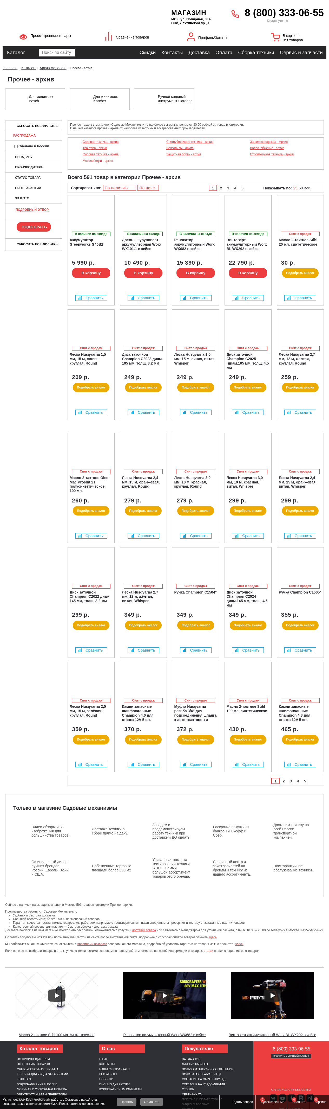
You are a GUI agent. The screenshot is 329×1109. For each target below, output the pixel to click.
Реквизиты (108, 1074)
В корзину (91, 273)
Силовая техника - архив (101, 154)
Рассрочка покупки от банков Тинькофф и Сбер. (231, 831)
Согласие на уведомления (203, 1084)
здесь (213, 937)
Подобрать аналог (300, 273)
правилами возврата (92, 944)
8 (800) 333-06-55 (284, 12)
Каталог (16, 52)
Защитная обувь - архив (183, 154)
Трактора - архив (95, 148)
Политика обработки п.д (201, 1074)
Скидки (148, 52)
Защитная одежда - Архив (269, 142)
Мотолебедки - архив (98, 161)
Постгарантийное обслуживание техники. (293, 868)
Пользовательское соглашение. (82, 1104)
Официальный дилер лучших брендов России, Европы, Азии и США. (50, 868)
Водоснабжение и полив (37, 1084)
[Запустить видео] (56, 995)
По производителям (33, 1059)
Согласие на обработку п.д (204, 1079)
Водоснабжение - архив (267, 148)
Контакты (172, 52)
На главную (191, 1059)
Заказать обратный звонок (291, 1056)
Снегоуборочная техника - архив (189, 142)
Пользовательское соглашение (207, 1069)
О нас (103, 1059)
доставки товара (144, 930)
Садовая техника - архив (101, 142)
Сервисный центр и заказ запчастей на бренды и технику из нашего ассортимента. (232, 868)
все (307, 188)
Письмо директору (114, 1084)
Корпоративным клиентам (120, 1089)
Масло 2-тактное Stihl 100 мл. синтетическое (56, 1035)
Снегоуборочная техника (37, 1069)
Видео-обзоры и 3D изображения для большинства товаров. (50, 831)
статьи (208, 951)
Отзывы (188, 1089)
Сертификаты (192, 1094)
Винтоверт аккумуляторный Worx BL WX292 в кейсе (272, 1035)
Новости (106, 1079)
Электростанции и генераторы (42, 1094)
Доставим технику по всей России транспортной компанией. (291, 831)
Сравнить (90, 298)
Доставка (199, 52)
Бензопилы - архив (180, 148)
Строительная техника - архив (272, 154)
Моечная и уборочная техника (42, 1089)
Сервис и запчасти (301, 52)
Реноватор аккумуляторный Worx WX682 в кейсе (164, 1035)
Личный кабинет (195, 1064)
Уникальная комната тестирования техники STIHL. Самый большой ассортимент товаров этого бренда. (171, 868)
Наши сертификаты (114, 1069)
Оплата (223, 52)
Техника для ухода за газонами (42, 1074)
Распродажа (24, 135)
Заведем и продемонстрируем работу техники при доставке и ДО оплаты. (172, 831)
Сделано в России (31, 146)
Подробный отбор (32, 210)
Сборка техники (256, 52)
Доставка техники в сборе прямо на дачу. (110, 831)
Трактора (24, 1079)
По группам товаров (33, 1064)
